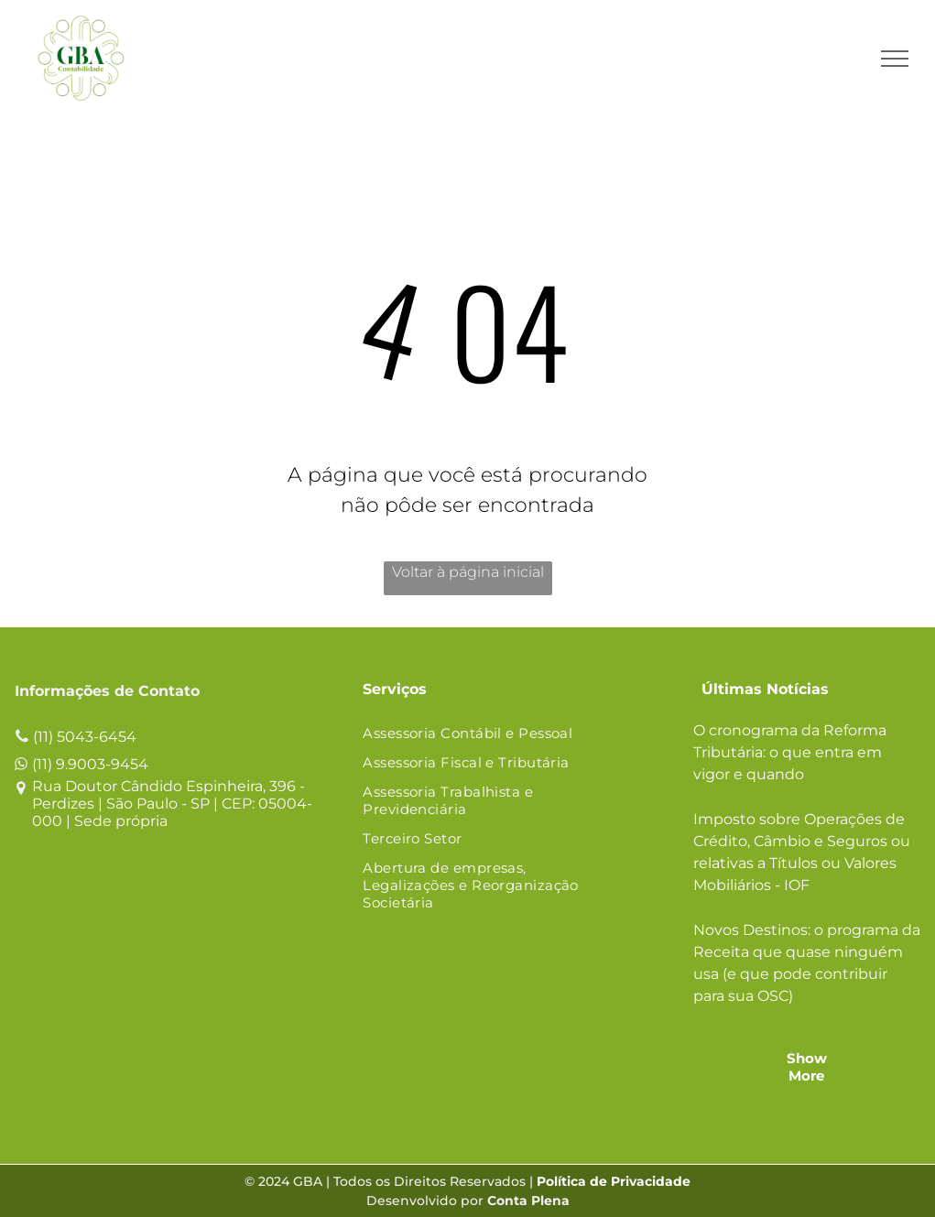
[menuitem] (490, 734)
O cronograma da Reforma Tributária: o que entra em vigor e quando (789, 752)
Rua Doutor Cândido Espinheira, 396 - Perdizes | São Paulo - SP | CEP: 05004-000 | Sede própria (172, 803)
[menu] (895, 58)
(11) (43, 736)
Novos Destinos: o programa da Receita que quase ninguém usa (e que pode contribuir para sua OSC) (806, 963)
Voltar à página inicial (468, 572)
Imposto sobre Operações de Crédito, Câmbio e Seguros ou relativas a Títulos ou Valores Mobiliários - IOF (801, 852)
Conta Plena (528, 1200)
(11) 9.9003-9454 (90, 764)
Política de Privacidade (613, 1181)
